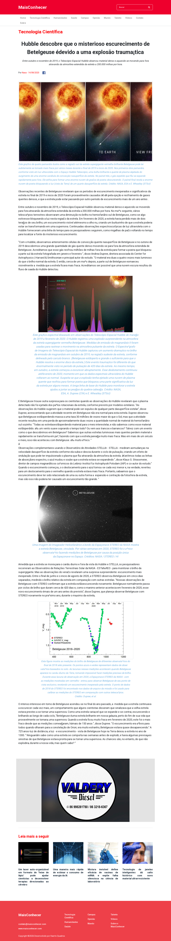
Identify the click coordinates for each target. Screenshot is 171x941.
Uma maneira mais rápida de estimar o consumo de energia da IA (68, 872)
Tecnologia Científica (40, 18)
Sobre (23, 23)
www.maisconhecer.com (30, 928)
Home (23, 18)
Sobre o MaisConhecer (118, 925)
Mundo (107, 18)
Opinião (96, 18)
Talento (117, 18)
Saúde (74, 18)
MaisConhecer (32, 7)
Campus (85, 18)
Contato (139, 18)
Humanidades (60, 18)
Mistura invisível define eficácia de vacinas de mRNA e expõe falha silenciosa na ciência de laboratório (103, 875)
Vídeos (128, 18)
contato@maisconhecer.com (32, 924)
